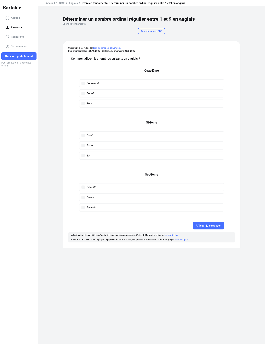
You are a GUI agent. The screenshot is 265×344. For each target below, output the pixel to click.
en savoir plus (171, 235)
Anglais (73, 3)
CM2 (62, 3)
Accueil (12, 18)
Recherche (14, 37)
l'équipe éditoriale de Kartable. (107, 48)
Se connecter (16, 46)
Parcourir (13, 27)
